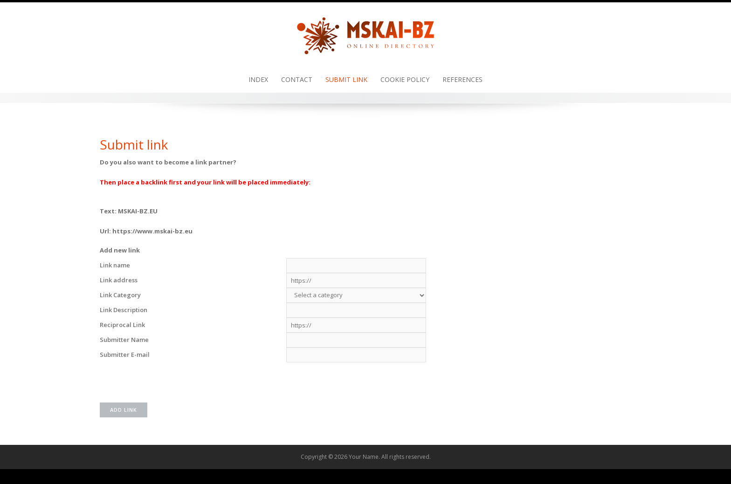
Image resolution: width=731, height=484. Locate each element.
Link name (115, 265)
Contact (296, 79)
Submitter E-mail (125, 354)
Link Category (120, 295)
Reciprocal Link (122, 324)
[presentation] (357, 380)
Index (258, 79)
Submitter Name (124, 339)
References (462, 79)
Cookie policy (404, 79)
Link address (119, 280)
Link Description (123, 310)
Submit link (346, 79)
